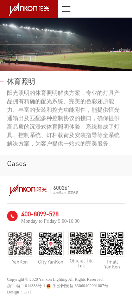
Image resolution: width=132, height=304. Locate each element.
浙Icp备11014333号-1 (26, 285)
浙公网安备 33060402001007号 (77, 285)
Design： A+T (19, 292)
